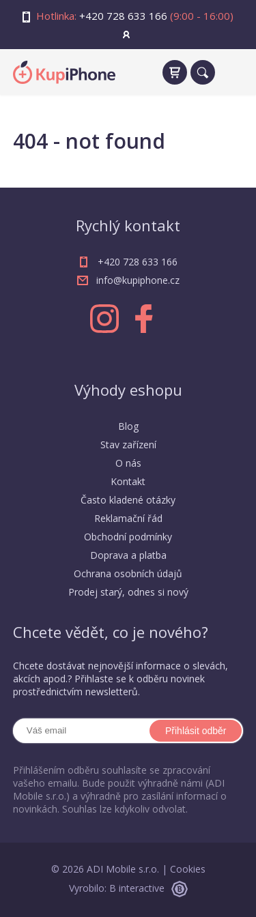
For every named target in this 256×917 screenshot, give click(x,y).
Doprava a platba (128, 555)
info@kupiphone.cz (138, 280)
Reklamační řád (128, 518)
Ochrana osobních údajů (128, 573)
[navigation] (230, 72)
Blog (128, 426)
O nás (128, 462)
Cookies (187, 868)
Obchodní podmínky (128, 536)
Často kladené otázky (128, 499)
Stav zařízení (128, 444)
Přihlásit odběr (196, 730)
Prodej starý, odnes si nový (128, 591)
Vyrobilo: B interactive (128, 888)
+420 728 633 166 (123, 16)
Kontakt (128, 481)
